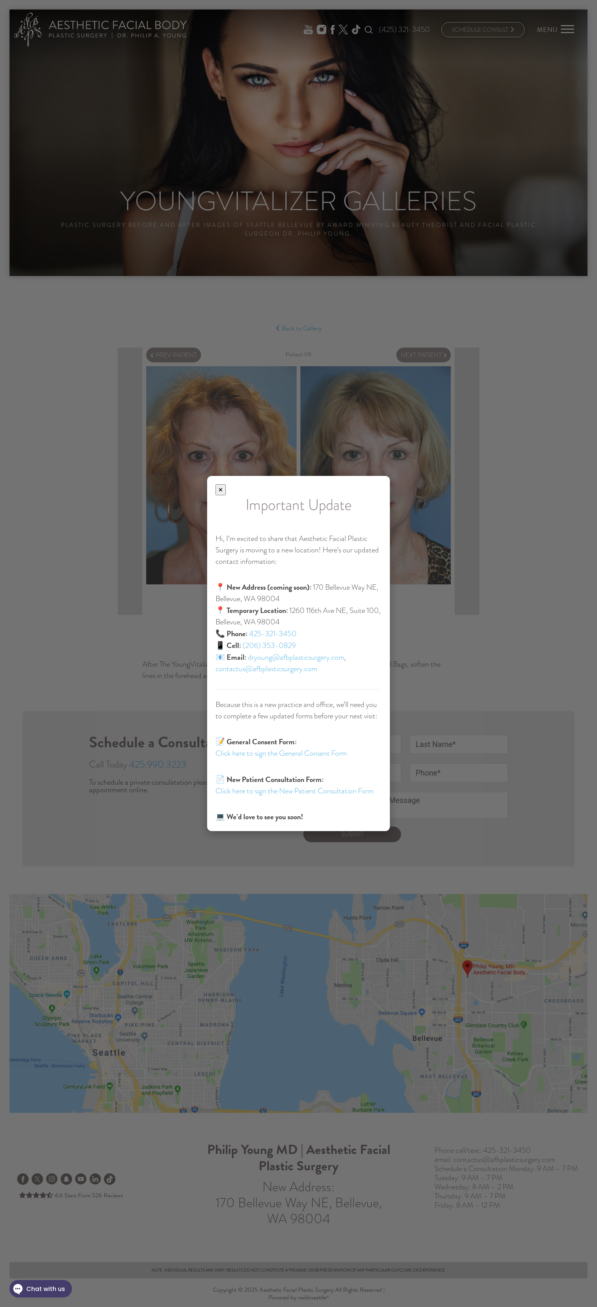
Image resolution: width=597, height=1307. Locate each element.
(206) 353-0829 (269, 645)
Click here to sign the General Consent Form (281, 753)
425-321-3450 (273, 633)
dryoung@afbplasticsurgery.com (296, 657)
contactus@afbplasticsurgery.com (266, 668)
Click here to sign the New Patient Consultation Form (294, 790)
